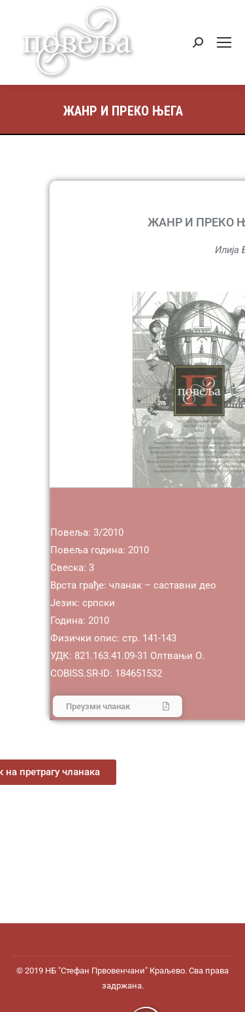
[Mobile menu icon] (224, 42)
